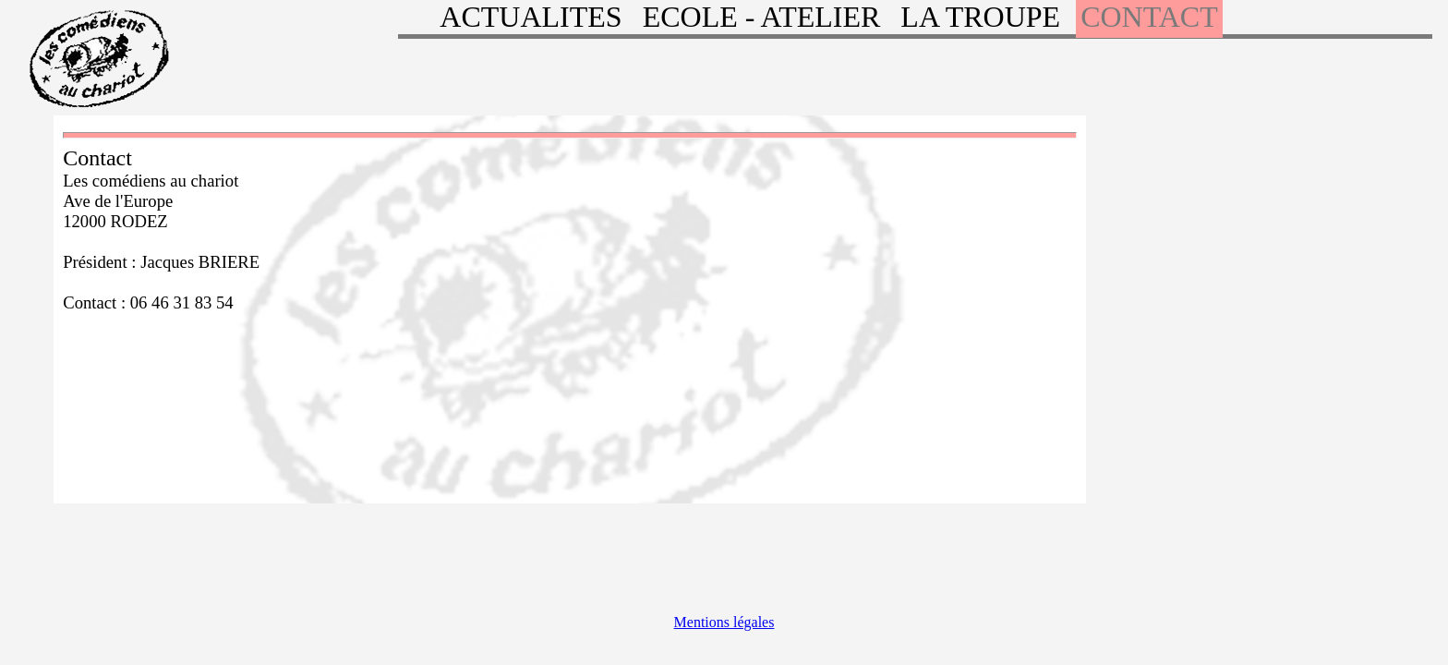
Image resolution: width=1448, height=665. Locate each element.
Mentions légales (724, 622)
